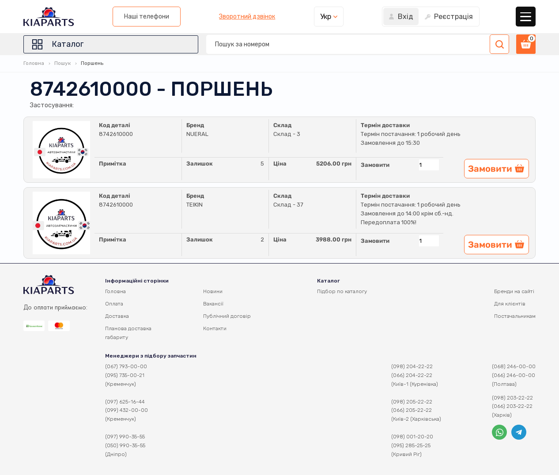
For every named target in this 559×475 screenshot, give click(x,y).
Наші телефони (146, 16)
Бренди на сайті (514, 291)
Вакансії (213, 304)
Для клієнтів (509, 304)
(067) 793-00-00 (126, 366)
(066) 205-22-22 (411, 410)
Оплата (114, 304)
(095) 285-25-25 (411, 445)
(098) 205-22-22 (411, 402)
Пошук (62, 63)
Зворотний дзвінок (247, 17)
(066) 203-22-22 (512, 406)
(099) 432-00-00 (126, 410)
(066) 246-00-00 (513, 375)
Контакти (215, 328)
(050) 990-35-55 (125, 445)
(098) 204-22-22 (412, 366)
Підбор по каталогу (342, 291)
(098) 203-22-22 (512, 398)
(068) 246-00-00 (514, 366)
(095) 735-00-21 (124, 375)
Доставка (117, 316)
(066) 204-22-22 (411, 375)
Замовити (375, 165)
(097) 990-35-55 (125, 437)
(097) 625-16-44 (125, 402)
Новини (213, 291)
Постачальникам (515, 316)
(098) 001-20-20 (412, 437)
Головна (33, 63)
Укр (325, 16)
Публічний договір (227, 316)
